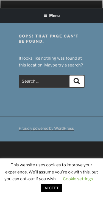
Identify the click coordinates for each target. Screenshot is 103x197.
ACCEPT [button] (51, 188)
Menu (51, 15)
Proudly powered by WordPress (46, 128)
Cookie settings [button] (78, 178)
